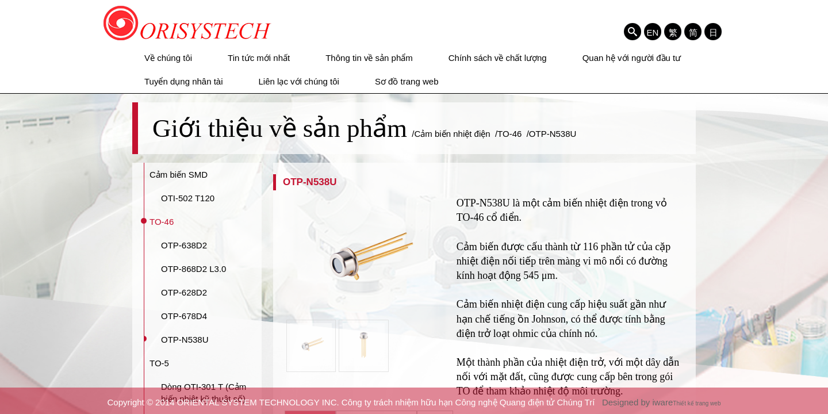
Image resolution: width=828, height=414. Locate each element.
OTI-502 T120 (187, 198)
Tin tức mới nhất (259, 58)
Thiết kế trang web (696, 403)
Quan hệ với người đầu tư (631, 58)
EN (653, 32)
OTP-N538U (185, 339)
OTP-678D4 (184, 316)
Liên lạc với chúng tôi (299, 81)
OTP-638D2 (184, 245)
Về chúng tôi (168, 58)
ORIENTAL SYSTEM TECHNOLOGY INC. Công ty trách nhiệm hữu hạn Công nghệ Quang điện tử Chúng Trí (187, 23)
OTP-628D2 (184, 292)
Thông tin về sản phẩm (369, 58)
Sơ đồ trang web (407, 81)
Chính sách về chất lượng (497, 58)
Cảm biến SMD (179, 174)
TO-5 (159, 363)
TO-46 (162, 222)
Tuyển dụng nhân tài (183, 81)
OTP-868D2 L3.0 (193, 269)
